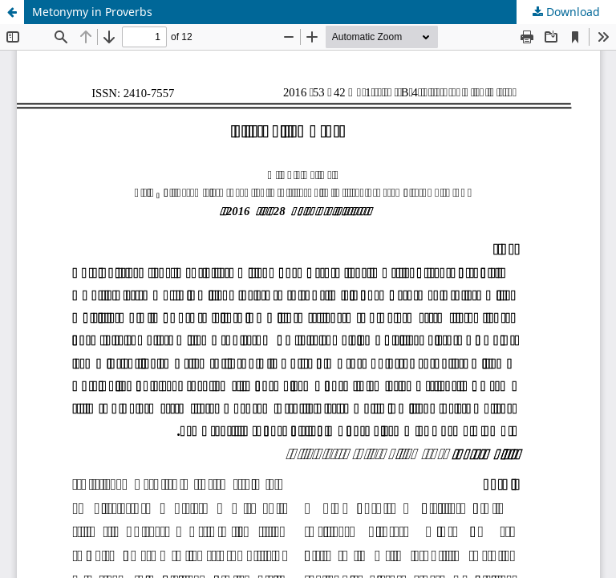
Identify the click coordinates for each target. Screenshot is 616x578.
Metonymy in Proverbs (92, 11)
